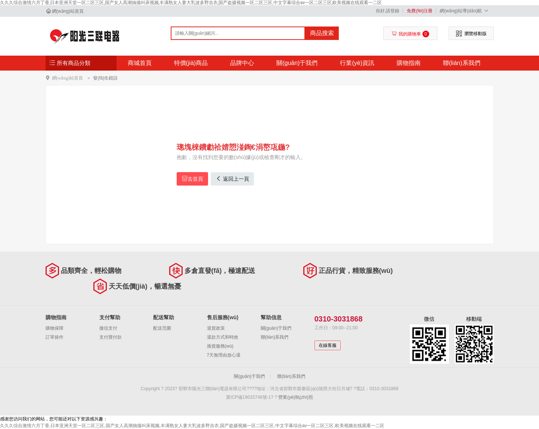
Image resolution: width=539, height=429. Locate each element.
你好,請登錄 (387, 10)
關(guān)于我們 (296, 63)
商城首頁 (140, 63)
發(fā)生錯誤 (105, 78)
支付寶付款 (110, 337)
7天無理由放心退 (224, 355)
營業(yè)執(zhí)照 (295, 397)
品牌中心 (242, 63)
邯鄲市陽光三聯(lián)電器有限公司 (85, 36)
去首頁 (192, 178)
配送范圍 (162, 328)
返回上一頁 (232, 178)
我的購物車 (410, 34)
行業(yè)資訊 (357, 63)
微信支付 (108, 328)
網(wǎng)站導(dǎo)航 (465, 10)
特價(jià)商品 (191, 63)
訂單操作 (54, 337)
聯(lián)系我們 (461, 63)
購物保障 (54, 328)
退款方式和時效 (222, 337)
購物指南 (409, 63)
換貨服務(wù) (220, 346)
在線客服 (328, 345)
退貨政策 (216, 328)
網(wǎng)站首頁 (68, 11)
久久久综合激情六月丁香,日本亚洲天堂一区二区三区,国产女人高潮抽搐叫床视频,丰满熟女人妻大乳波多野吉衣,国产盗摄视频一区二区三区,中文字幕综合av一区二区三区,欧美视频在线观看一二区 (191, 2)
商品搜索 (322, 33)
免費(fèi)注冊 (420, 10)
